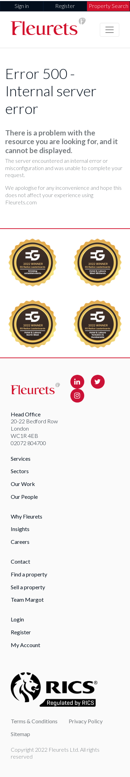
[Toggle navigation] (109, 30)
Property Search (108, 5)
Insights (20, 529)
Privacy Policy (86, 721)
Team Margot (27, 599)
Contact (20, 561)
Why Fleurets (26, 516)
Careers (20, 541)
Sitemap (20, 734)
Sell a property (28, 587)
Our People (24, 496)
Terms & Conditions (34, 721)
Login (17, 619)
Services (21, 458)
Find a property (29, 574)
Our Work (23, 483)
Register (65, 5)
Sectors (20, 471)
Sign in (22, 5)
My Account (25, 645)
